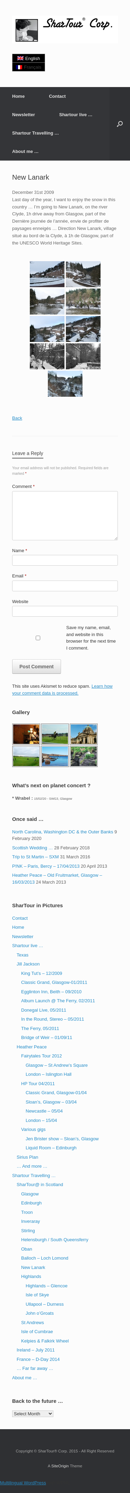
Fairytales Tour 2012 (41, 1055)
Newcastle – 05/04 (44, 1111)
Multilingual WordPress (23, 1482)
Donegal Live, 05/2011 (43, 1010)
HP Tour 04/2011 (38, 1083)
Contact (57, 96)
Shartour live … (76, 114)
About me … (25, 151)
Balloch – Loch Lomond (44, 1258)
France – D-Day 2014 (38, 1359)
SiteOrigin (60, 1466)
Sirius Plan (27, 1157)
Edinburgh (31, 1202)
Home (18, 96)
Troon (27, 1212)
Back (17, 418)
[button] (120, 124)
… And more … (32, 1166)
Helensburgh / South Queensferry (54, 1239)
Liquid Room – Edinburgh (51, 1147)
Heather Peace (32, 1046)
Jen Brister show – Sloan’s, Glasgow (62, 1138)
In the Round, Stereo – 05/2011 (52, 1019)
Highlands (31, 1276)
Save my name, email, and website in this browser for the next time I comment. (91, 638)
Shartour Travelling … (35, 133)
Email (19, 575)
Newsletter (23, 114)
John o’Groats (40, 1313)
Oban (26, 1249)
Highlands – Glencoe (47, 1285)
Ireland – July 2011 (36, 1350)
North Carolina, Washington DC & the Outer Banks (62, 831)
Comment (23, 486)
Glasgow (30, 1193)
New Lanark (33, 1267)
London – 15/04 (41, 1120)
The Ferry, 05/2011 (40, 1028)
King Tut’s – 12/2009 (41, 973)
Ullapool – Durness (45, 1304)
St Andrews (32, 1322)
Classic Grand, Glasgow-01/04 (56, 1092)
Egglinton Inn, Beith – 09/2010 (51, 991)
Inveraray (30, 1221)
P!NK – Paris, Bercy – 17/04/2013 (45, 866)
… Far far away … (35, 1368)
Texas (22, 955)
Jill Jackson (28, 964)
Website (20, 601)
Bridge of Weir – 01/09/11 (46, 1037)
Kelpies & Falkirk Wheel (45, 1341)
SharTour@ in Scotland (40, 1184)
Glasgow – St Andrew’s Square (57, 1065)
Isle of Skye (37, 1294)
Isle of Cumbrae (37, 1331)
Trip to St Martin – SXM (35, 856)
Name (19, 550)
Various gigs (33, 1129)
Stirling (28, 1230)
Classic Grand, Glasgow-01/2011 (54, 982)
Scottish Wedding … (32, 847)
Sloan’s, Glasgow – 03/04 (51, 1102)
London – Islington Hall (48, 1074)
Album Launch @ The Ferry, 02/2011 (58, 1000)
